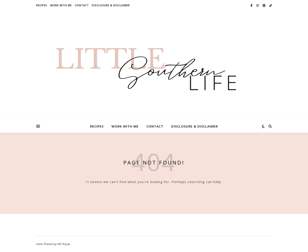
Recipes (41, 5)
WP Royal (63, 244)
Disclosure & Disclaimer (111, 5)
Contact (82, 5)
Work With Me (61, 5)
